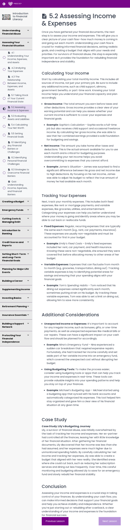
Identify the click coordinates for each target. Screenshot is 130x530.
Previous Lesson (55, 521)
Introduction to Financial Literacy (20, 16)
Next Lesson (109, 521)
